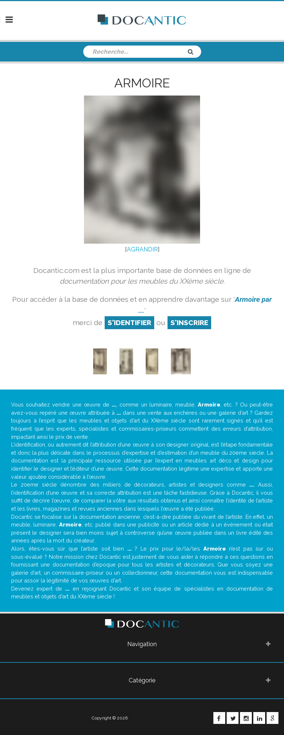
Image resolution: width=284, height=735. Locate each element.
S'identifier (129, 322)
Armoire (142, 83)
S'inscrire (189, 322)
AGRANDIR (142, 249)
